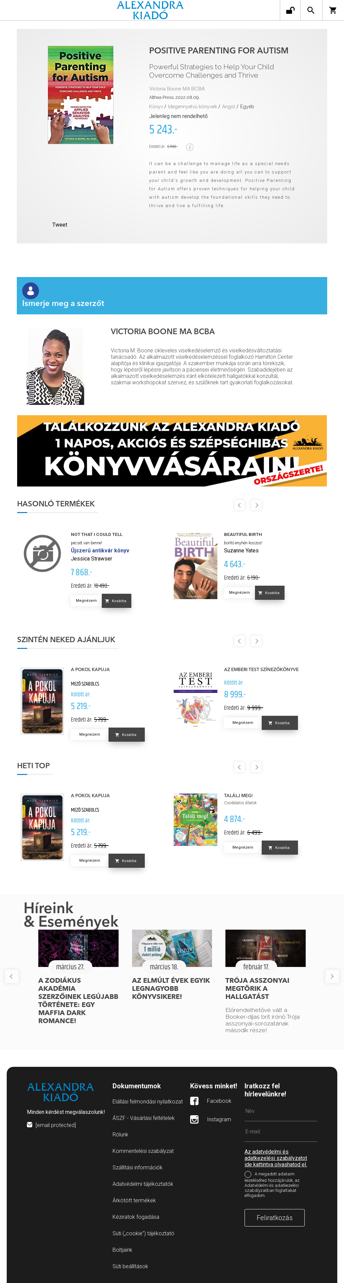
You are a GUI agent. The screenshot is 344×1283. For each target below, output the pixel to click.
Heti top (33, 766)
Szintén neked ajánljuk (66, 640)
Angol (228, 106)
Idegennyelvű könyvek (192, 106)
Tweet (59, 225)
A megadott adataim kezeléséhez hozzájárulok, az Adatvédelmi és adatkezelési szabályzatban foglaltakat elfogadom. (272, 1185)
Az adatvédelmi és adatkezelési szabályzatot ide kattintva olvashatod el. (276, 1158)
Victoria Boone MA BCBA (177, 88)
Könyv (156, 106)
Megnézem (86, 600)
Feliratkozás (275, 1218)
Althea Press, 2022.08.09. (174, 97)
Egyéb (247, 106)
